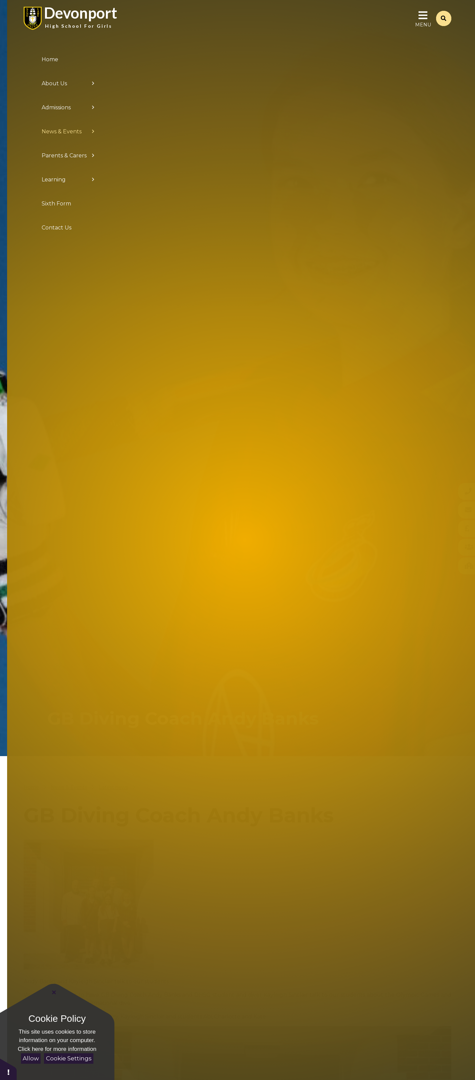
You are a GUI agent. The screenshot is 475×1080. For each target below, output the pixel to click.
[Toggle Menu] (423, 23)
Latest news (113, 787)
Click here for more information (57, 1049)
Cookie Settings (69, 1058)
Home (31, 787)
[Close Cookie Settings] (54, 992)
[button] (8, 1069)
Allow (31, 1058)
